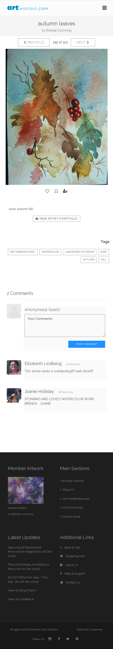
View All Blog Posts (22, 590)
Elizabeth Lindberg (43, 363)
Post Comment (86, 344)
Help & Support (72, 573)
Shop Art (68, 489)
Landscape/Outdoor (79, 251)
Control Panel (71, 516)
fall (104, 259)
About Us (69, 565)
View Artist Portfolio (56, 218)
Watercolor (50, 251)
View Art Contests (21, 599)
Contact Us (70, 582)
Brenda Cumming (58, 30)
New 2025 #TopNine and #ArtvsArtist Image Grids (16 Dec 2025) (30, 552)
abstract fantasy (17, 507)
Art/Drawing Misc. (22, 251)
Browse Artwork (73, 480)
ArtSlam (53, 629)
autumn (88, 259)
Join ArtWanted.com (76, 498)
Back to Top (70, 547)
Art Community (72, 507)
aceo (103, 251)
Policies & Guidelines (90, 629)
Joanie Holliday (39, 391)
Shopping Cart (72, 556)
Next (83, 42)
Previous (34, 42)
